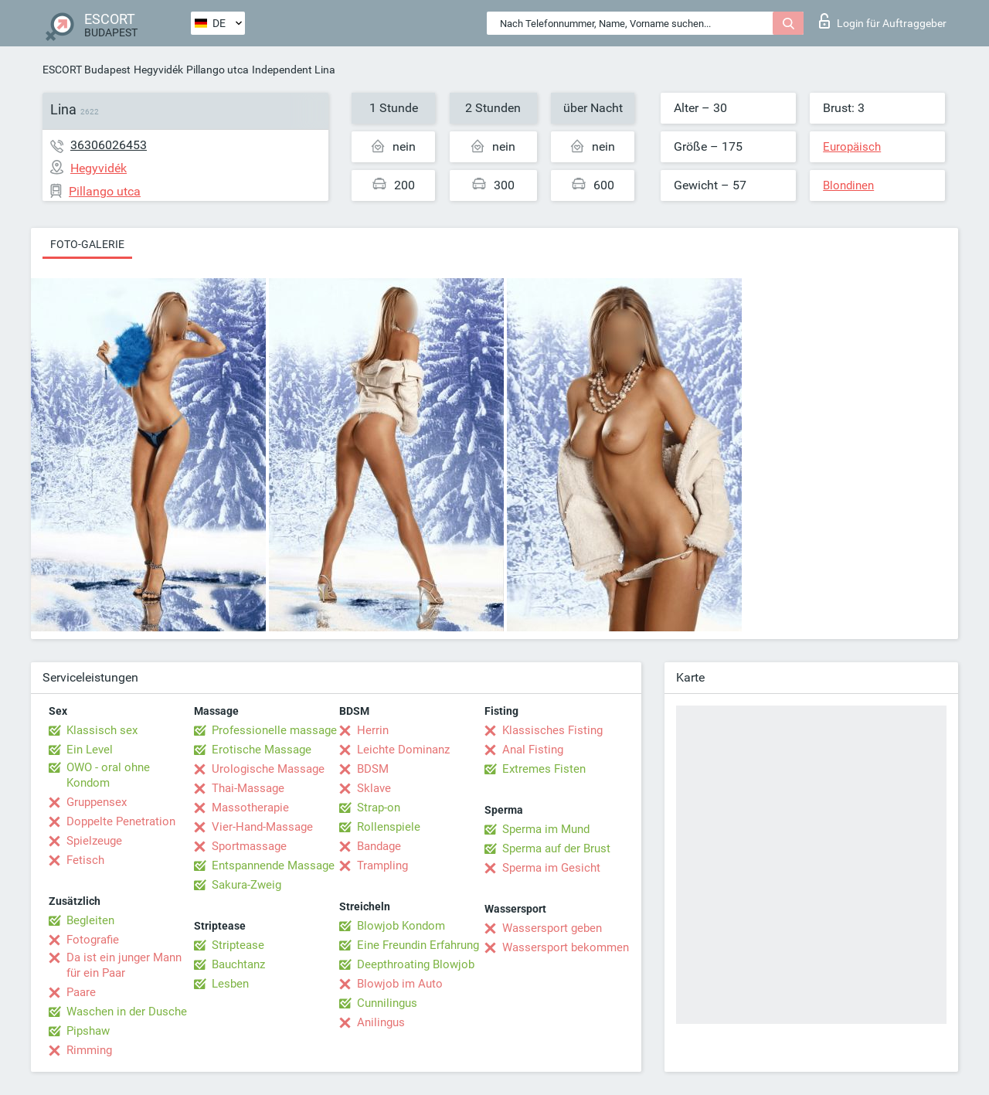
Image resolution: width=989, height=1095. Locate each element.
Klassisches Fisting (552, 730)
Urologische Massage (268, 769)
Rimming (89, 1050)
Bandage (379, 846)
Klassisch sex (102, 730)
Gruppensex (96, 802)
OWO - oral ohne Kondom (108, 775)
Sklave (374, 788)
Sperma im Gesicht (551, 868)
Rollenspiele (388, 827)
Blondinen (848, 185)
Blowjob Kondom (401, 926)
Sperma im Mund (546, 829)
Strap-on (378, 807)
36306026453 (108, 145)
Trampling (382, 865)
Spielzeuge (94, 841)
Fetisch (85, 860)
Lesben (230, 984)
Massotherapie (250, 807)
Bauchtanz (238, 964)
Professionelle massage (274, 730)
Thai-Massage (248, 788)
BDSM (373, 769)
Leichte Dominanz (403, 750)
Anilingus (381, 1022)
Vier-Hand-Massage (262, 827)
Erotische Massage (261, 750)
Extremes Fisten (544, 769)
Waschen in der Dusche (126, 1011)
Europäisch (852, 147)
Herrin (373, 730)
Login (883, 20)
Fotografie (92, 940)
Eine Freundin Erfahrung (418, 945)
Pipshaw (88, 1031)
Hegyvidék (158, 69)
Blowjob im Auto (400, 984)
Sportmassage (249, 846)
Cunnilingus (387, 1003)
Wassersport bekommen (565, 947)
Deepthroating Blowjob (415, 964)
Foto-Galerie (87, 244)
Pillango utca (217, 69)
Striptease (238, 945)
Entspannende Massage (273, 865)
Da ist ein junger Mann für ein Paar (124, 965)
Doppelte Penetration (120, 821)
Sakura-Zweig (246, 885)
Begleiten (90, 920)
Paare (81, 992)
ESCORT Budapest (86, 69)
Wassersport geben (552, 928)
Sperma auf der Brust (556, 848)
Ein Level (89, 750)
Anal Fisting (532, 750)
